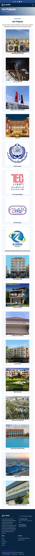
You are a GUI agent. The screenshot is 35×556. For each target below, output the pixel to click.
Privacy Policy (14, 554)
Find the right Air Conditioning (23, 538)
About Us (3, 543)
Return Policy (21, 554)
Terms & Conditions (6, 554)
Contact (3, 545)
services (3, 539)
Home (3, 11)
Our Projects (4, 541)
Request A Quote (21, 539)
